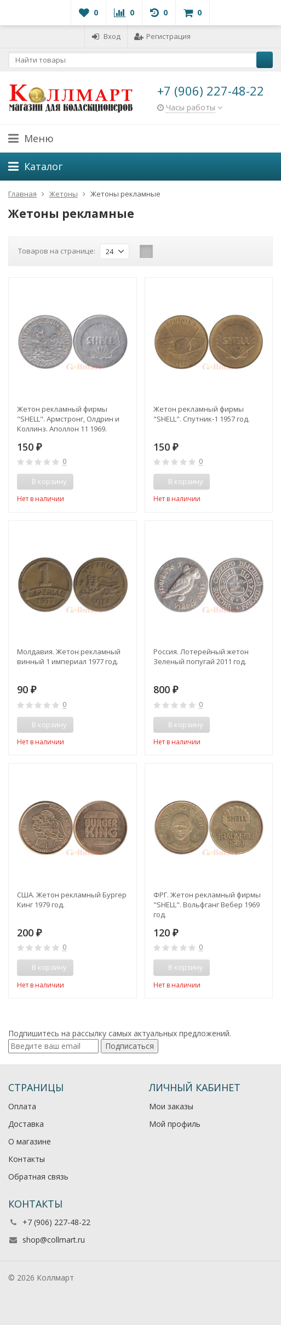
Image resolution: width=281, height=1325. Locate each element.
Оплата (22, 1106)
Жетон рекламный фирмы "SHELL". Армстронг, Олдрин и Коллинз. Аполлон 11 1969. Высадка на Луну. (68, 419)
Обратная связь (38, 1176)
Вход (106, 36)
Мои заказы (171, 1106)
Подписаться (129, 1046)
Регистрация (162, 36)
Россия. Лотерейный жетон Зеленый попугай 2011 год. (201, 656)
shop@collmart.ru (53, 1239)
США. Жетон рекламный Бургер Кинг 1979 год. (72, 899)
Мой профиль (174, 1124)
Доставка (26, 1124)
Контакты (26, 1159)
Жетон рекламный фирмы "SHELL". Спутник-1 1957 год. (201, 414)
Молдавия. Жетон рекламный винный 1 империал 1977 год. (69, 656)
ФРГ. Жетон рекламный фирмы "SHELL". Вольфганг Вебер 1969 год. (207, 904)
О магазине (29, 1141)
